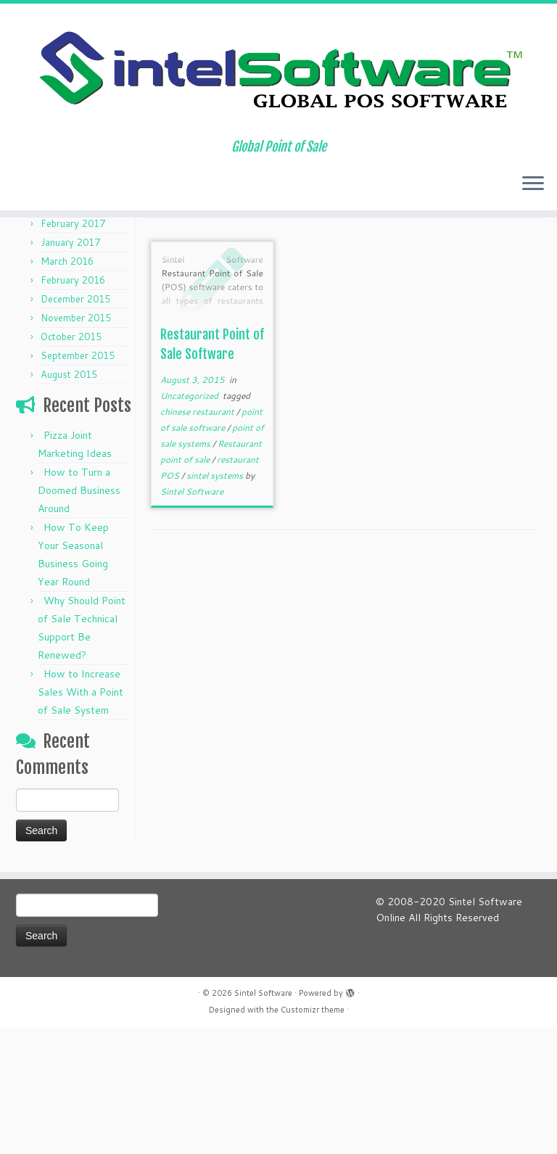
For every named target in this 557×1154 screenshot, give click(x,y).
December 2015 (75, 425)
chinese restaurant (198, 538)
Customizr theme (312, 1136)
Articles (70, 264)
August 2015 (69, 500)
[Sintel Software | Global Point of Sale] (278, 82)
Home (29, 264)
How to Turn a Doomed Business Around (79, 616)
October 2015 (71, 462)
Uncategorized (190, 522)
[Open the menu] (533, 205)
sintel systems (215, 601)
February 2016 (73, 406)
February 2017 (73, 349)
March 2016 (67, 387)
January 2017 (70, 368)
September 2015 (78, 481)
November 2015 (76, 443)
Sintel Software (191, 617)
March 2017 (67, 330)
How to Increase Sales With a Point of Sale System (80, 818)
